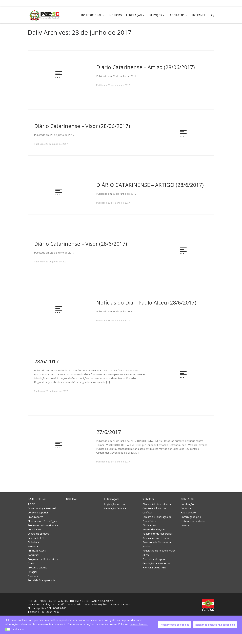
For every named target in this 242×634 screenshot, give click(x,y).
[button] (7, 629)
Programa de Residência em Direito (43, 561)
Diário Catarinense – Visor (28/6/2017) (80, 243)
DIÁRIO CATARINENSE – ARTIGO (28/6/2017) (150, 184)
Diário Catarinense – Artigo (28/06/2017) (145, 67)
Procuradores (35, 516)
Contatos (187, 499)
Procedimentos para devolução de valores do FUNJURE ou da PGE (156, 563)
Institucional (37, 499)
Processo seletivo (37, 567)
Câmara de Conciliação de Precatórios (157, 519)
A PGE (31, 504)
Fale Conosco (188, 512)
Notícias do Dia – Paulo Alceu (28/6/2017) (146, 302)
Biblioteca (33, 542)
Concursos (33, 555)
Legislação (111, 499)
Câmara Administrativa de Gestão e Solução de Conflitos (157, 508)
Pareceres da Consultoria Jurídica (157, 544)
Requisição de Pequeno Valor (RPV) (159, 552)
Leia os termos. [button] (139, 624)
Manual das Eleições (154, 529)
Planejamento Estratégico (42, 521)
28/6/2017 (46, 361)
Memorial (33, 546)
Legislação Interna (114, 504)
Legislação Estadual (115, 508)
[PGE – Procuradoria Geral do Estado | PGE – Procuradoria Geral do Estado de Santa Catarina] (44, 14)
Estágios (32, 571)
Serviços (148, 499)
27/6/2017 (108, 431)
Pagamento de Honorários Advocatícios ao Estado (158, 535)
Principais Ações (37, 550)
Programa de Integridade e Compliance (43, 527)
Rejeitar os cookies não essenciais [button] (215, 624)
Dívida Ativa (149, 525)
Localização (187, 504)
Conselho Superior (38, 512)
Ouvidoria (33, 576)
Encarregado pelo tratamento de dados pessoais (193, 521)
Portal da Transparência (41, 580)
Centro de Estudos (38, 533)
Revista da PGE (36, 538)
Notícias (71, 499)
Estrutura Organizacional (42, 508)
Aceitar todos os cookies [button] (175, 624)
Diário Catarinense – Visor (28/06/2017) (82, 125)
